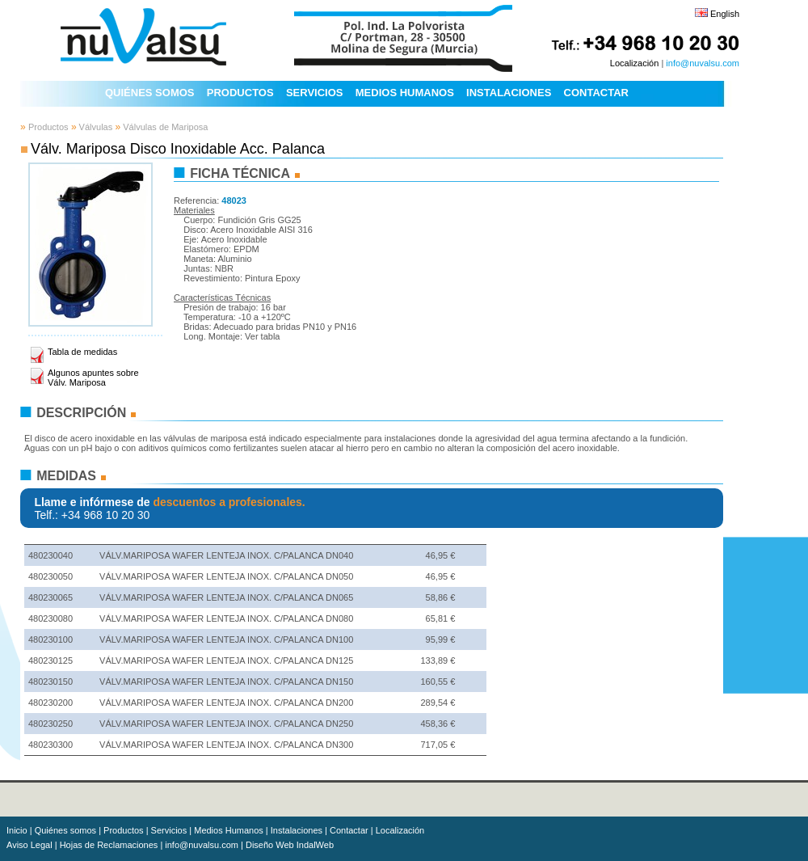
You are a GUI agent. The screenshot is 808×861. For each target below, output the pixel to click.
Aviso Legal (29, 845)
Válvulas (95, 127)
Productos (48, 127)
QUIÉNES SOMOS (150, 93)
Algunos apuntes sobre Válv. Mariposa (93, 377)
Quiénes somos (65, 830)
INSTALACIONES (508, 93)
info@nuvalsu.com (702, 63)
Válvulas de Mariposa (164, 127)
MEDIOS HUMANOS (405, 93)
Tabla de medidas (82, 352)
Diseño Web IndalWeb (290, 845)
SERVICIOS (314, 93)
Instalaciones (296, 830)
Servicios (169, 830)
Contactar (349, 830)
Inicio (16, 830)
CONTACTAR (596, 93)
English (724, 14)
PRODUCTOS (240, 93)
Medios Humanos (228, 830)
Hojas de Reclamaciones (109, 845)
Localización (634, 63)
